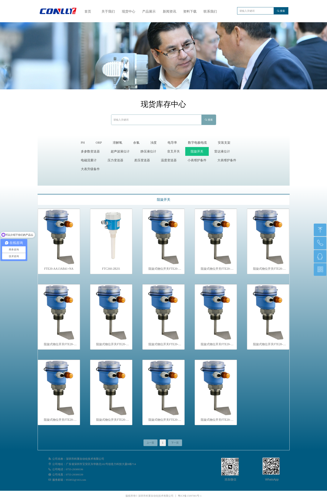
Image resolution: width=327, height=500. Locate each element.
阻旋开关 (163, 199)
